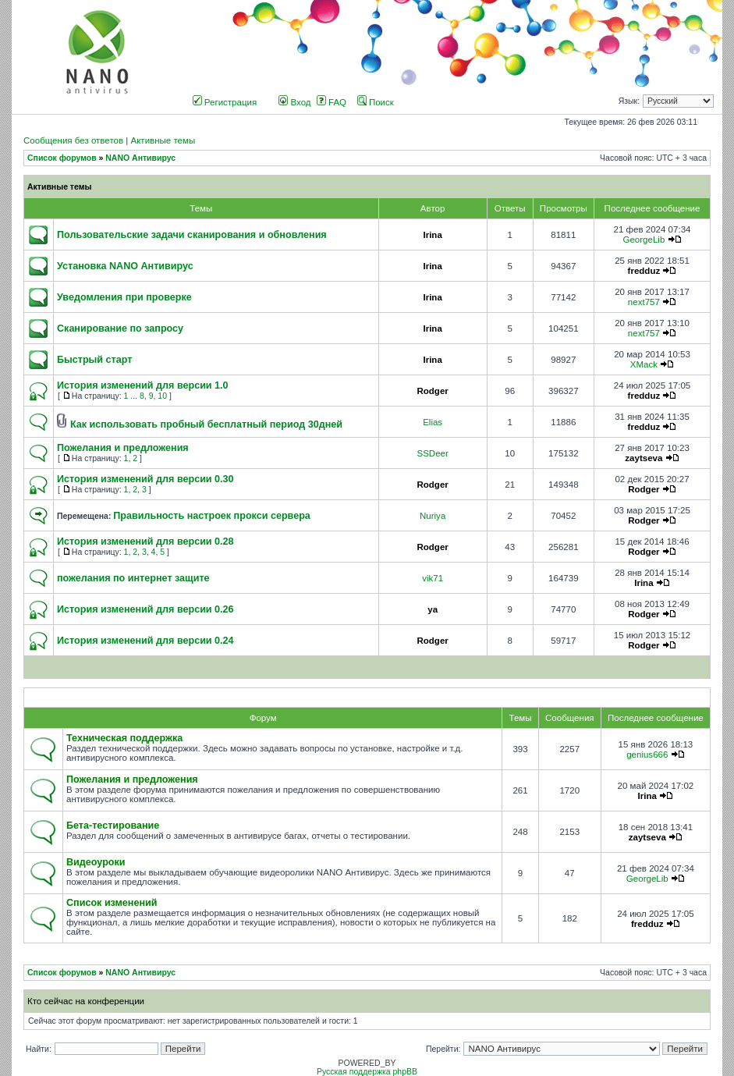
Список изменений (112, 902)
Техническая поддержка (124, 738)
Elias (432, 422)
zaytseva (643, 458)
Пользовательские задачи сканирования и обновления (192, 234)
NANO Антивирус (140, 158)
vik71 (432, 578)
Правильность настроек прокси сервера (211, 515)
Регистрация (225, 102)
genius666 (647, 754)
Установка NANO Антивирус (125, 266)
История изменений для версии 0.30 (145, 479)
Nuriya (432, 515)
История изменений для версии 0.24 (145, 640)
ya (432, 609)
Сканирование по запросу (120, 328)
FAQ (331, 102)
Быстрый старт (94, 359)
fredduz (644, 270)
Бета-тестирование (112, 825)
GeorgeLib (643, 239)
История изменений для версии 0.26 (145, 609)
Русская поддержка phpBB (367, 1071)
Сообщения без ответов (73, 140)
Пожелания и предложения (123, 447)
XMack (644, 364)
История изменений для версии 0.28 (145, 541)
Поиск (375, 102)
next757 (644, 302)
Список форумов (62, 158)
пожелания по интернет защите (133, 578)
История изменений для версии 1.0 (143, 385)
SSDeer (432, 453)
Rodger (432, 391)
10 (162, 396)
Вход (294, 102)
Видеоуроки (96, 862)
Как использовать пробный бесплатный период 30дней (206, 424)
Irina (432, 235)
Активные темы (162, 140)
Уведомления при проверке (124, 297)
